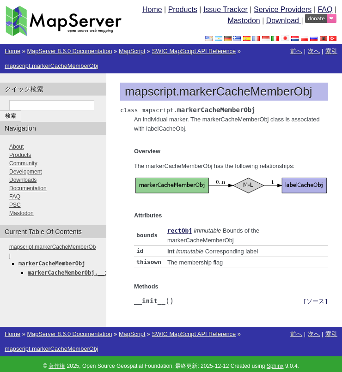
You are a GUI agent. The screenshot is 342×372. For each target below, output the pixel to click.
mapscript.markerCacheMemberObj (51, 65)
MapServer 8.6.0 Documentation (69, 51)
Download (283, 20)
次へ (314, 51)
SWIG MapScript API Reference (194, 51)
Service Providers (282, 9)
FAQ (325, 9)
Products (182, 9)
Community (23, 163)
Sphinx (275, 364)
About (16, 147)
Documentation (28, 188)
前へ (296, 51)
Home (152, 9)
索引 (331, 51)
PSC (15, 205)
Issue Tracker (225, 9)
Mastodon (243, 20)
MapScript (132, 51)
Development (25, 171)
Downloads (23, 180)
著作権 (57, 364)
